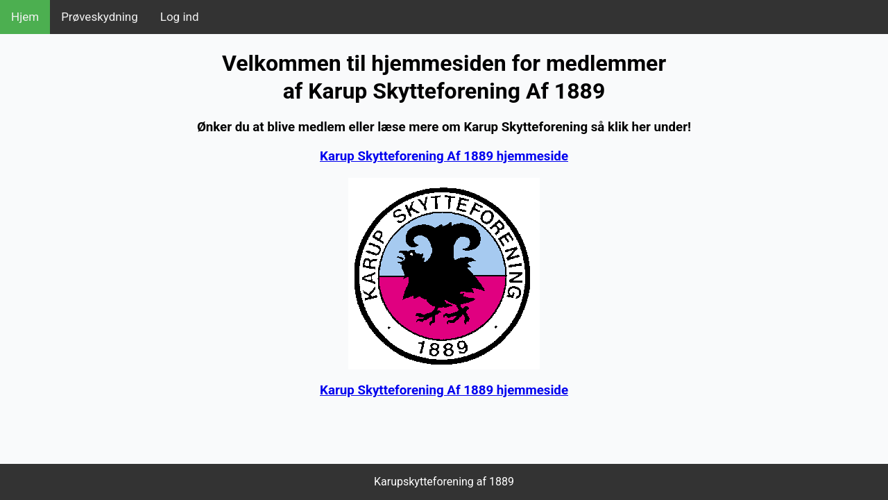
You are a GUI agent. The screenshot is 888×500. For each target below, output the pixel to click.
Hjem (25, 17)
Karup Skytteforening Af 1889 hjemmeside (444, 156)
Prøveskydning (99, 17)
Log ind (179, 17)
